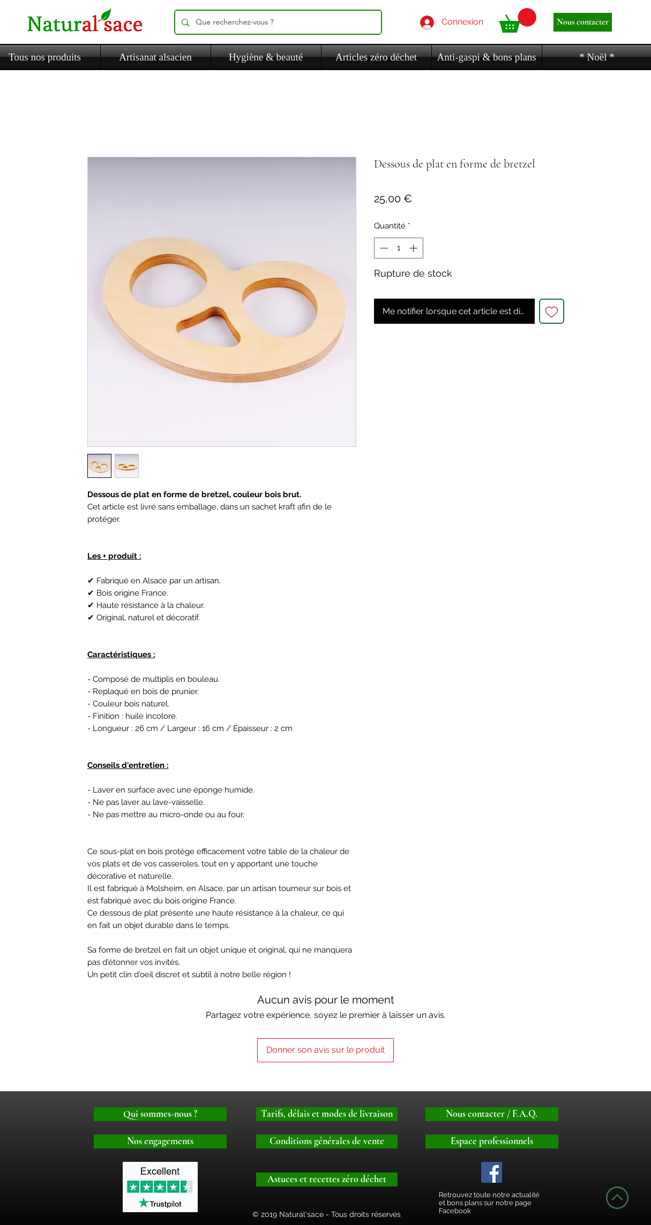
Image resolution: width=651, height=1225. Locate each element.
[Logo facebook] (491, 1172)
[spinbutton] (398, 248)
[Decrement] (383, 248)
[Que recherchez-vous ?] (277, 22)
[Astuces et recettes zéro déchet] (327, 1179)
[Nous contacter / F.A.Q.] (491, 1114)
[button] (517, 20)
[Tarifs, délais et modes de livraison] (327, 1114)
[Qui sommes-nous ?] (160, 1114)
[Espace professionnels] (491, 1141)
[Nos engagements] (160, 1141)
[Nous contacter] (582, 22)
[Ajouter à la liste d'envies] (551, 311)
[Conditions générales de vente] (327, 1141)
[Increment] (414, 248)
